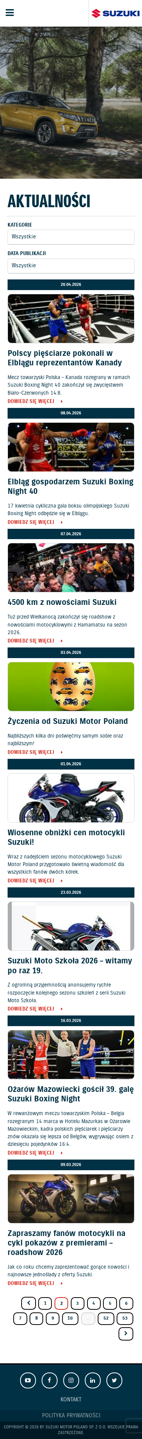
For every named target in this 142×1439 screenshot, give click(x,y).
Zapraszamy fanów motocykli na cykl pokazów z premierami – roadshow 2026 (66, 1243)
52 (106, 1318)
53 (125, 1318)
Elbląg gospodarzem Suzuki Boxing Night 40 (70, 487)
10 (70, 1318)
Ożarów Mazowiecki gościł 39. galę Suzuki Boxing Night (71, 1094)
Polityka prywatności (71, 1416)
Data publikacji (27, 254)
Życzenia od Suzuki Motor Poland (68, 721)
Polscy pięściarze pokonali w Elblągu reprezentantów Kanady (65, 358)
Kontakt (71, 1400)
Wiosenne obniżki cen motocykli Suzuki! (66, 838)
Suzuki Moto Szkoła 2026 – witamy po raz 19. (70, 966)
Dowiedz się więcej (31, 402)
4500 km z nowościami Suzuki (62, 602)
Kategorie (20, 225)
